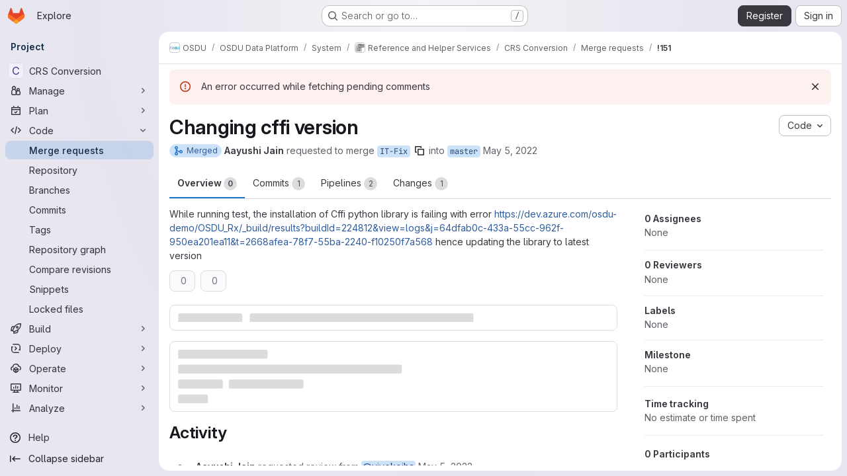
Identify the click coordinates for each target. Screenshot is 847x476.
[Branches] (79, 189)
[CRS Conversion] (79, 70)
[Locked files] (79, 308)
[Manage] (79, 90)
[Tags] (79, 229)
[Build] (79, 328)
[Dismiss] (815, 87)
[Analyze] (79, 408)
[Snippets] (79, 289)
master (464, 151)
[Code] (79, 130)
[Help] (79, 437)
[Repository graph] (79, 249)
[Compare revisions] (79, 269)
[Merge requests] (79, 150)
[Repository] (79, 170)
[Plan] (79, 110)
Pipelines (349, 183)
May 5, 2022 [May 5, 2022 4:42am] (510, 150)
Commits (279, 183)
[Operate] (79, 368)
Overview (207, 183)
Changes (420, 183)
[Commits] (79, 209)
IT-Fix (394, 151)
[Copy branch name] (419, 151)
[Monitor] (79, 388)
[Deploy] (79, 348)
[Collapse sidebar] (79, 459)
